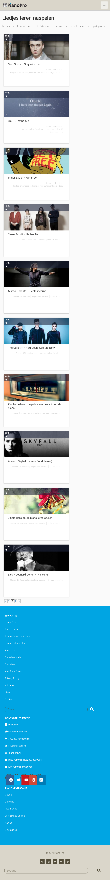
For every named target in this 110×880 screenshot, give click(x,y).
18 (7, 320)
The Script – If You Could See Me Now (31, 347)
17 (7, 490)
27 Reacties (22, 580)
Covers (8, 794)
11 (7, 149)
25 (7, 93)
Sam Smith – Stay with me (23, 64)
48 (7, 376)
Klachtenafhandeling (15, 643)
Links (7, 692)
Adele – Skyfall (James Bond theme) (30, 461)
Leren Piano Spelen (15, 815)
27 (7, 546)
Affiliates (9, 685)
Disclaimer (10, 664)
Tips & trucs (11, 808)
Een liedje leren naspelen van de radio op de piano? (34, 406)
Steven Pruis (11, 629)
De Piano (9, 801)
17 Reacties (22, 523)
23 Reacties (24, 467)
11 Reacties (58, 183)
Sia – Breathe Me (18, 121)
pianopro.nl (15, 752)
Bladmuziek (11, 830)
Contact (9, 699)
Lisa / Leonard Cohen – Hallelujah (28, 574)
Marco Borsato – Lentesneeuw (27, 291)
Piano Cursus (11, 622)
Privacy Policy (12, 678)
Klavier (8, 822)
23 (7, 433)
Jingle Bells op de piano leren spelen (30, 518)
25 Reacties (58, 126)
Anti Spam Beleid (13, 671)
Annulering (10, 650)
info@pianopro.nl (17, 745)
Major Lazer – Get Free (22, 177)
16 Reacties (25, 296)
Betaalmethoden (13, 657)
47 (7, 36)
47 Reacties (58, 70)
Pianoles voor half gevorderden (47, 129)
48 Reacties (25, 413)
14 (7, 206)
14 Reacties (27, 240)
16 (7, 263)
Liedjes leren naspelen (19, 73)
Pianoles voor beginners (39, 73)
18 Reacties (28, 353)
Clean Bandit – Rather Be (23, 234)
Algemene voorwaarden (17, 636)
